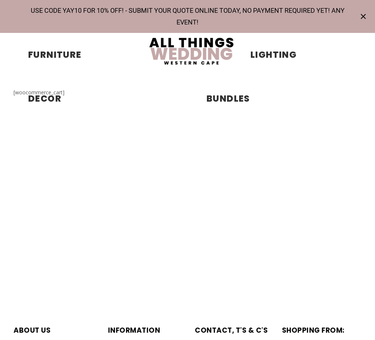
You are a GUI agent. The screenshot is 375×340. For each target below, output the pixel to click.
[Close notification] (363, 16)
